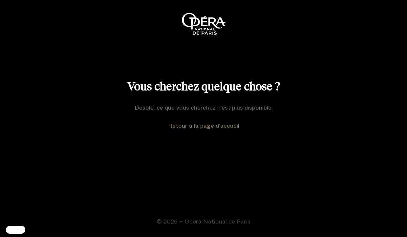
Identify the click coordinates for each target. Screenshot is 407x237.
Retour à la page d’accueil (203, 125)
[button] (15, 230)
